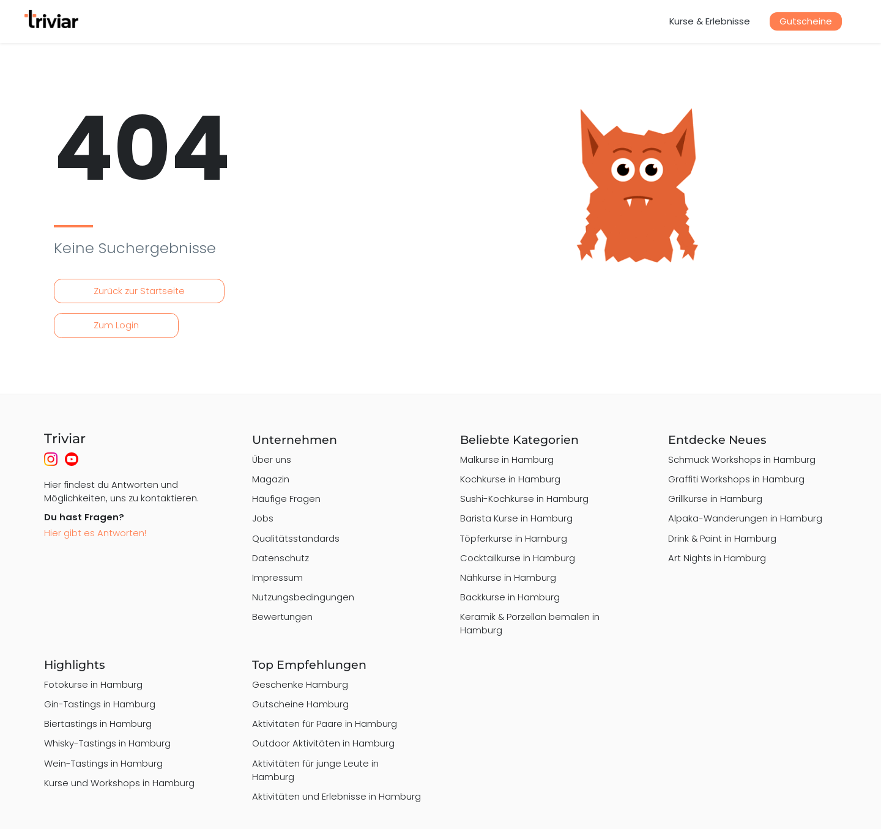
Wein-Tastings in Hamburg (103, 763)
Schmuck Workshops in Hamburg (742, 459)
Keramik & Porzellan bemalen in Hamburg (530, 623)
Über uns (271, 459)
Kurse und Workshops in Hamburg (119, 782)
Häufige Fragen (286, 498)
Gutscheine (805, 21)
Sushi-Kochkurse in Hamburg (524, 498)
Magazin (270, 479)
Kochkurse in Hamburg (510, 479)
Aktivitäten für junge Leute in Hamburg (315, 770)
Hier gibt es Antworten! (95, 532)
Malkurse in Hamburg (507, 459)
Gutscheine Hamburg (300, 704)
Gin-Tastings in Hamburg (99, 704)
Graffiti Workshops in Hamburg (736, 479)
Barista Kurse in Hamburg (516, 518)
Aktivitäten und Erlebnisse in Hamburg (336, 796)
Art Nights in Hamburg (717, 557)
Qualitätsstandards (296, 538)
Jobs (262, 518)
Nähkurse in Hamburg (508, 577)
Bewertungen (282, 616)
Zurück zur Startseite (139, 290)
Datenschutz (280, 557)
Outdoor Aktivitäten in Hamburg (323, 743)
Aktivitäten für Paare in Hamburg (324, 723)
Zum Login (116, 325)
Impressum (277, 577)
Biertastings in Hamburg (98, 723)
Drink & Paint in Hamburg (722, 538)
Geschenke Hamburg (300, 684)
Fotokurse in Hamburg (93, 684)
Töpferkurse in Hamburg (513, 538)
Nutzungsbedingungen (303, 597)
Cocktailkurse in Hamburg (517, 557)
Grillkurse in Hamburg (715, 498)
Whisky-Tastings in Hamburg (107, 743)
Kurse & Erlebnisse (709, 21)
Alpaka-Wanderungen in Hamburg (745, 518)
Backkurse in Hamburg (510, 597)
